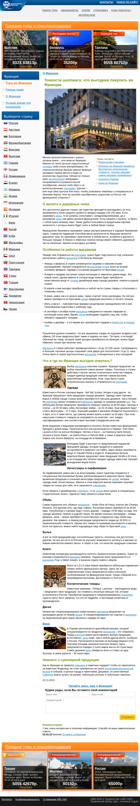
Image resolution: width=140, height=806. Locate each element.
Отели (86, 10)
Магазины (48, 348)
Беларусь (57, 47)
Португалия (16, 262)
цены (58, 215)
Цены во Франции (108, 183)
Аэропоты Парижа (108, 179)
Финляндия (16, 289)
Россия (13, 123)
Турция (13, 282)
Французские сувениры (111, 162)
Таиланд (14, 269)
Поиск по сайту (127, 2)
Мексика (14, 249)
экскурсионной (57, 179)
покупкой (80, 634)
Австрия (14, 129)
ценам (120, 269)
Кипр (12, 222)
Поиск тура (50, 10)
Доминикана (17, 176)
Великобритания (20, 143)
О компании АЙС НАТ (55, 799)
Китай (13, 229)
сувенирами (99, 485)
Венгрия (14, 149)
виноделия (109, 631)
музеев (46, 671)
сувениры (79, 665)
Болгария (15, 136)
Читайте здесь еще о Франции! (90, 686)
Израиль (14, 189)
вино (88, 650)
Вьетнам (14, 156)
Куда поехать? (121, 10)
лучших (74, 280)
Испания (14, 209)
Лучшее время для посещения (18, 104)
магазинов (87, 249)
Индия (13, 196)
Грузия (13, 169)
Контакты (106, 2)
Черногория (17, 302)
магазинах (48, 560)
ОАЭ (12, 256)
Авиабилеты (69, 10)
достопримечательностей (119, 668)
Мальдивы (16, 242)
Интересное (87, 15)
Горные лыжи (15, 89)
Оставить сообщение (74, 734)
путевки (47, 166)
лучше (105, 266)
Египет (13, 182)
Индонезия (16, 202)
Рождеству (117, 322)
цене (123, 526)
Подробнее (26, 787)
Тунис (12, 275)
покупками (69, 188)
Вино (46, 623)
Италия (14, 216)
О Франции (50, 73)
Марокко (56, 771)
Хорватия (15, 295)
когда (82, 314)
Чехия (13, 309)
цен (128, 401)
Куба (12, 236)
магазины (87, 401)
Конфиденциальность (27, 799)
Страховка (100, 10)
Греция (13, 163)
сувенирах (82, 491)
